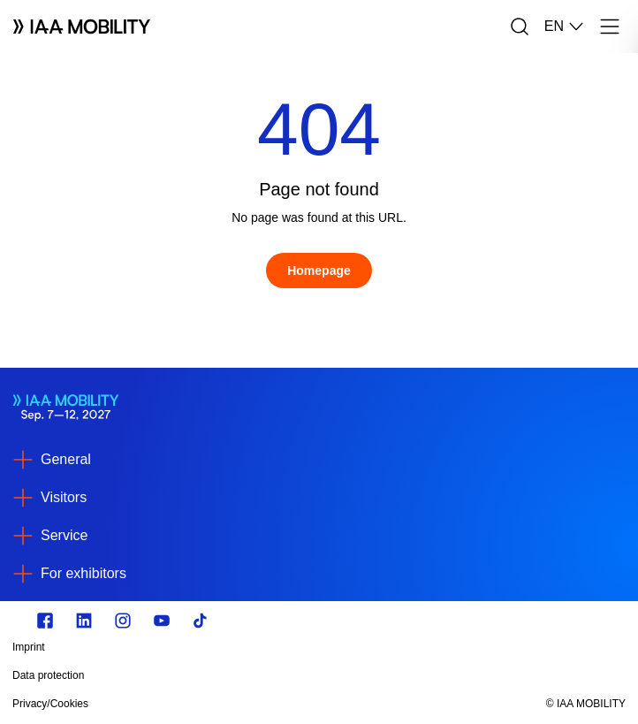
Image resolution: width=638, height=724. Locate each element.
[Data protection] (227, 675)
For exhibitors (83, 573)
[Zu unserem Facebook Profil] (45, 621)
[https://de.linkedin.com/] (84, 621)
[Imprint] (227, 647)
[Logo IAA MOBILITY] (81, 26)
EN (564, 26)
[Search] (519, 26)
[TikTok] (201, 621)
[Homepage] (319, 270)
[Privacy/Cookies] (227, 704)
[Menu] (609, 26)
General (66, 459)
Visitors (64, 497)
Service (64, 535)
